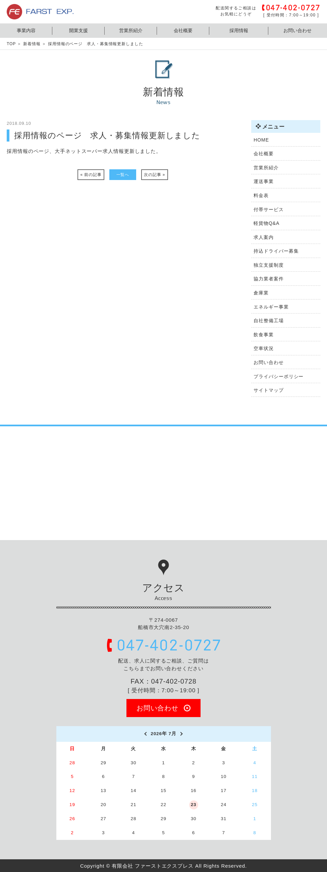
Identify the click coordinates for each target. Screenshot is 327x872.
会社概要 (183, 30)
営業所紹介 (131, 30)
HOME (261, 140)
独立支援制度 (268, 265)
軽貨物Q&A (266, 223)
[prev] (145, 733)
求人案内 (264, 237)
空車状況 (264, 348)
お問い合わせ (297, 30)
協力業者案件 (268, 278)
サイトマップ (268, 390)
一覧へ (122, 174)
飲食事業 (264, 334)
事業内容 (26, 30)
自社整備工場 (268, 320)
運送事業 (264, 181)
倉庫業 (261, 292)
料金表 (261, 195)
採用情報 (238, 30)
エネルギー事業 (271, 307)
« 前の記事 (91, 174)
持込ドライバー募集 (276, 251)
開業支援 (78, 30)
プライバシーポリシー (279, 376)
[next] (182, 733)
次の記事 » (154, 174)
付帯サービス (268, 209)
